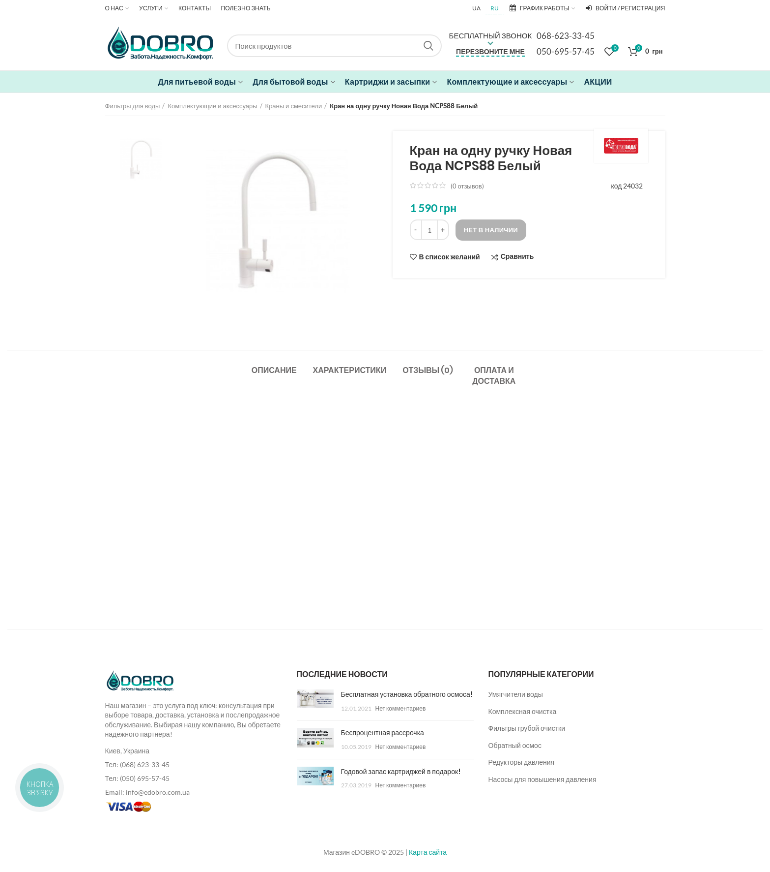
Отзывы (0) (427, 370)
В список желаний (449, 256)
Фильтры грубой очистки (527, 728)
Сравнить (517, 256)
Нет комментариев (400, 708)
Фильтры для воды (132, 106)
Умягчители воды (515, 694)
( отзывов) (467, 186)
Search (428, 45)
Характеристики (350, 370)
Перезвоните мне (490, 51)
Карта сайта (428, 852)
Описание (274, 370)
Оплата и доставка (493, 376)
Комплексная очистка (522, 711)
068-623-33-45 (566, 36)
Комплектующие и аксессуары (212, 106)
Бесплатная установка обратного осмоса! (407, 694)
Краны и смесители (293, 106)
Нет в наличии (491, 230)
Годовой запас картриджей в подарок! (401, 772)
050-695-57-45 (566, 51)
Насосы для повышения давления (542, 779)
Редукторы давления (521, 762)
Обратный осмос (515, 745)
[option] (141, 159)
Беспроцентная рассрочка (382, 733)
